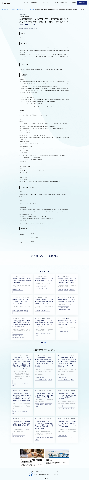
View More (44, 342)
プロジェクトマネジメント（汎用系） (42, 288)
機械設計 (48, 310)
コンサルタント (50, 2)
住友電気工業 (15, 289)
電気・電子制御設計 (48, 404)
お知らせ (33, 471)
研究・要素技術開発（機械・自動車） (19, 291)
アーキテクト (49, 333)
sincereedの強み (41, 2)
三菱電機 (37, 377)
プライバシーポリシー (53, 471)
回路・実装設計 (71, 289)
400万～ (37, 335)
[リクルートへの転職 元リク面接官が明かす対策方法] (32, 457)
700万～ (69, 309)
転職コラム (67, 2)
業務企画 (25, 310)
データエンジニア (72, 331)
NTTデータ (14, 310)
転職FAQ (74, 2)
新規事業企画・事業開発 (62, 309)
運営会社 (45, 471)
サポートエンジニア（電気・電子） (41, 379)
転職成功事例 (34, 2)
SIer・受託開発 (20, 310)
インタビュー (27, 2)
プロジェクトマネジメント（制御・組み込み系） (20, 383)
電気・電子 (42, 377)
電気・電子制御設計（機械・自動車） (19, 337)
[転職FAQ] (57, 457)
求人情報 (57, 2)
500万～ (14, 413)
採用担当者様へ (39, 471)
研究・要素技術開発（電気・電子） (18, 436)
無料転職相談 (82, 2)
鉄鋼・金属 (20, 289)
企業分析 (62, 2)
